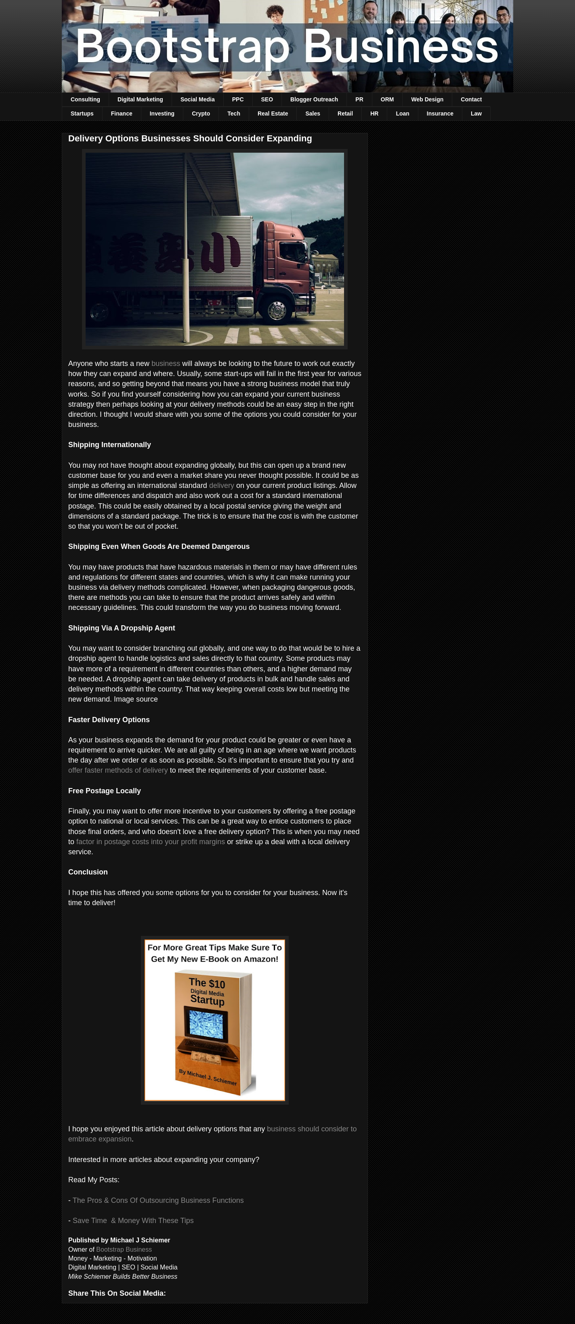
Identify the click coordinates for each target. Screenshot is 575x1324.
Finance (121, 113)
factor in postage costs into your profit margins (150, 842)
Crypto (201, 113)
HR (374, 113)
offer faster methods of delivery (118, 770)
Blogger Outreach (314, 99)
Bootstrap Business (124, 1249)
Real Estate (273, 113)
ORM (387, 99)
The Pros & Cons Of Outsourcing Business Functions (158, 1200)
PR (359, 99)
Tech (233, 113)
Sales (312, 113)
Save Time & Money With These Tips (133, 1221)
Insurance (440, 113)
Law (476, 113)
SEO (267, 99)
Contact (471, 99)
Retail (345, 113)
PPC (238, 99)
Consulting (85, 99)
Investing (162, 113)
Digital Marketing (140, 99)
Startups (82, 113)
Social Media (197, 99)
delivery (221, 485)
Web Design (427, 99)
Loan (402, 113)
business (165, 363)
